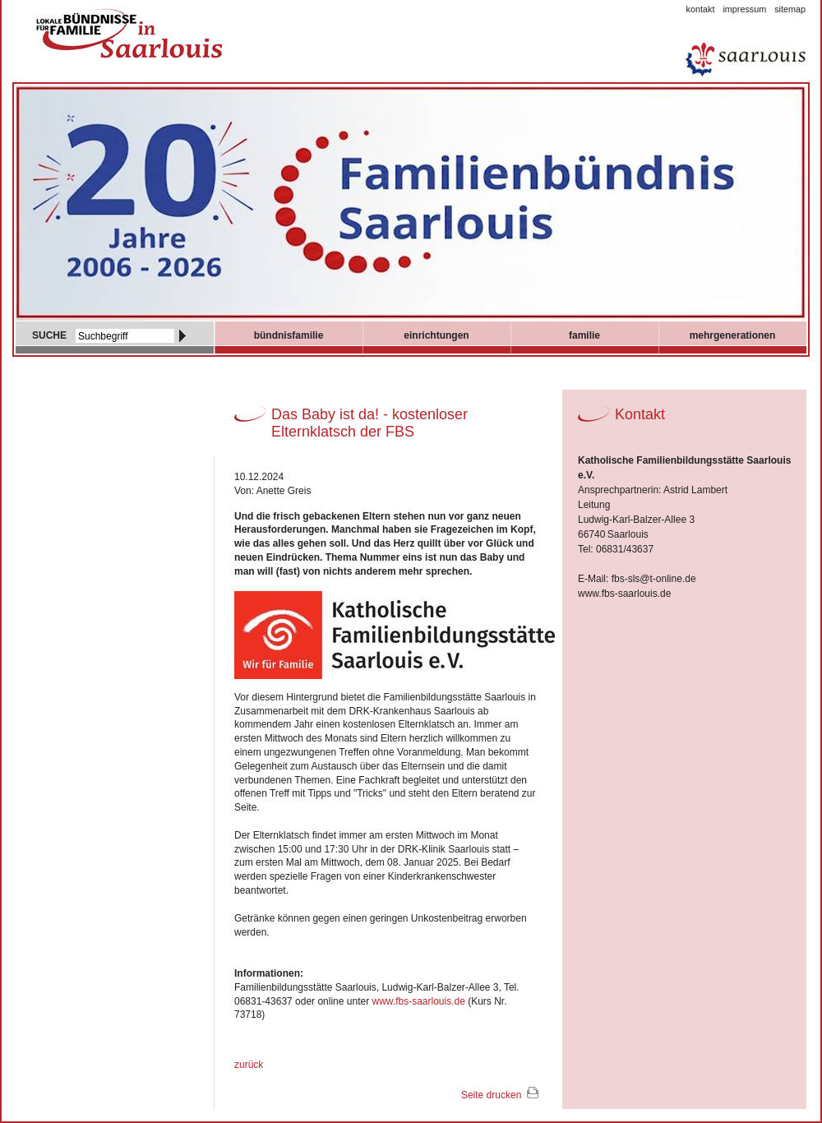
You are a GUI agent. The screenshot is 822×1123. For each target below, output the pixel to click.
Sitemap (790, 9)
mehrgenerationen (733, 335)
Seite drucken (491, 1095)
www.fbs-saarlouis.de (418, 1001)
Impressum (744, 9)
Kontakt (700, 9)
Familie (584, 335)
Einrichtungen (436, 335)
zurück (248, 1064)
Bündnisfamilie (289, 335)
